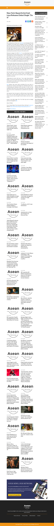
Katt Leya (21, 42)
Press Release (13, 108)
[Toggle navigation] (7, 8)
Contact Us (31, 105)
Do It (20, 53)
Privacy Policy (25, 515)
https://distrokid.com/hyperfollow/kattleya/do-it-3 (20, 106)
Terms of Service (17, 515)
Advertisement (32, 515)
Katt (8, 84)
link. (16, 100)
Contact (38, 515)
